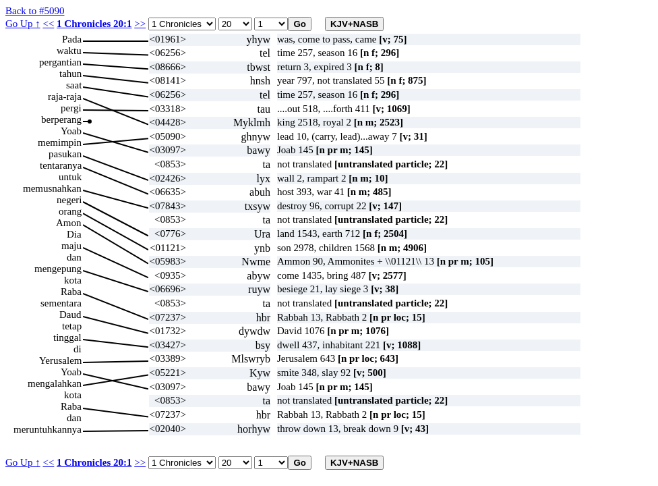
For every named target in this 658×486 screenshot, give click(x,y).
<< (48, 23)
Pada (72, 39)
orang (70, 211)
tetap (72, 326)
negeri (69, 199)
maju (71, 245)
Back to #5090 (35, 10)
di (77, 349)
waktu (69, 50)
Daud (70, 314)
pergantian (60, 62)
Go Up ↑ (22, 23)
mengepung (58, 268)
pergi (71, 108)
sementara (61, 303)
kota (73, 280)
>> (140, 23)
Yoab (71, 131)
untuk (70, 176)
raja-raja (65, 96)
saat (74, 85)
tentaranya (61, 165)
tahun (70, 73)
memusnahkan (52, 188)
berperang (61, 119)
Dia (74, 234)
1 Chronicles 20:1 (94, 23)
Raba (71, 291)
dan (74, 257)
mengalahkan (55, 383)
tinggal (67, 337)
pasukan (65, 153)
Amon (69, 222)
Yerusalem (60, 360)
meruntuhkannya (47, 429)
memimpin (60, 142)
